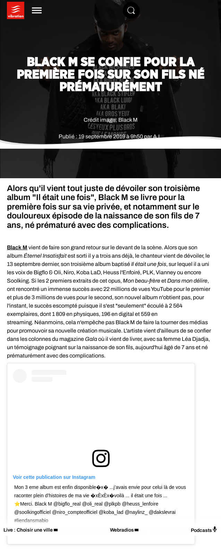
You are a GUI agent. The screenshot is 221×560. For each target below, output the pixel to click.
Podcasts (204, 529)
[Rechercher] (131, 10)
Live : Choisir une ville (28, 530)
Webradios (122, 530)
